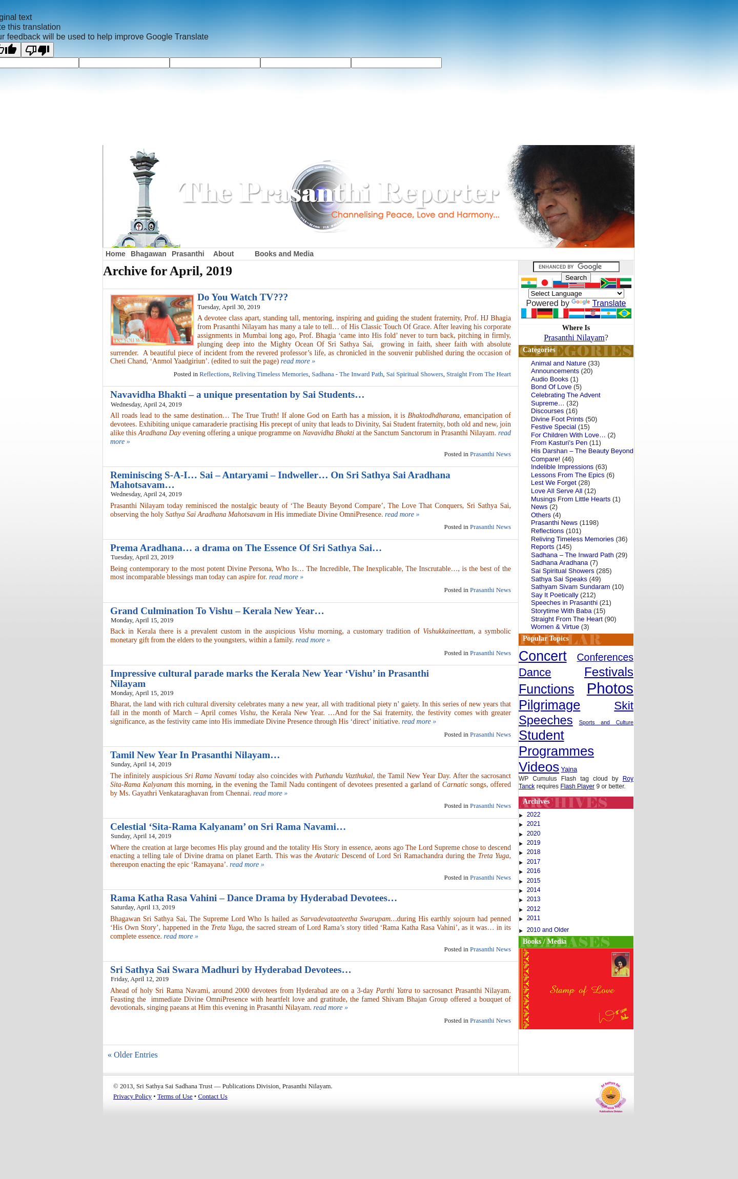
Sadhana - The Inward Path (347, 374)
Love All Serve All (556, 491)
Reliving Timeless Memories (271, 374)
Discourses (547, 411)
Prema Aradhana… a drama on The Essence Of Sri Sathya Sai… (246, 547)
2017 (534, 861)
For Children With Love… (568, 435)
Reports (543, 547)
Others (541, 515)
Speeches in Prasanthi (564, 602)
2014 (534, 889)
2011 (534, 918)
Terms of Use (175, 1096)
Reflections (214, 374)
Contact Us (213, 1096)
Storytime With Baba (561, 611)
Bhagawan (149, 254)
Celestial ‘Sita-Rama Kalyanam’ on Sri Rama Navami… (228, 826)
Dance (535, 672)
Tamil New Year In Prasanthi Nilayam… (195, 754)
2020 (534, 833)
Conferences (605, 657)
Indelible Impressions (562, 467)
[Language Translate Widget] (576, 293)
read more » (298, 361)
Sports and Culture (606, 722)
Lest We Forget (554, 482)
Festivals (608, 672)
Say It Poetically (555, 595)
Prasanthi (188, 254)
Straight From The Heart (478, 374)
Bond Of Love (551, 387)
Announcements (555, 371)
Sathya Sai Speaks (559, 579)
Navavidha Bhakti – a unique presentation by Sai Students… (237, 394)
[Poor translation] (37, 49)
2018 (534, 852)
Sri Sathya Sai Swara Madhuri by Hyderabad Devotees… (231, 969)
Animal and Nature (558, 363)
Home (116, 254)
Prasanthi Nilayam (574, 337)
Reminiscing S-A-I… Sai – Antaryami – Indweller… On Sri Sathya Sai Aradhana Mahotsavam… (280, 480)
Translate (598, 303)
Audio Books (549, 379)
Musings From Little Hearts (570, 499)
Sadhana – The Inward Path (572, 555)
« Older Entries (133, 1054)
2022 (534, 814)
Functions (546, 689)
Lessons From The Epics (568, 475)
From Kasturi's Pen (559, 442)
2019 (534, 842)
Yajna (569, 769)
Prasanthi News (490, 454)
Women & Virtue (555, 627)
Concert (543, 656)
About (223, 254)
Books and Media (284, 254)
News (539, 507)
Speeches (546, 720)
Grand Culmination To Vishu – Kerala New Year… (217, 610)
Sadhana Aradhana (559, 562)
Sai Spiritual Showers (414, 374)
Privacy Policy (132, 1096)
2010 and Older (548, 929)
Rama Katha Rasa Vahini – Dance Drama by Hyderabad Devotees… (253, 897)
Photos (610, 688)
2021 (534, 823)
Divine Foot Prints (557, 419)
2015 (534, 880)
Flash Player (577, 786)
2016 (534, 871)
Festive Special (553, 427)
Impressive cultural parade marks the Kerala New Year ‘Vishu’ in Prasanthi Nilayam (269, 678)
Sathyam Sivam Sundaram (570, 587)
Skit (623, 705)
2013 (534, 899)
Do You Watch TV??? (242, 297)
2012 (534, 908)
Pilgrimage (549, 705)
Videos (539, 767)
